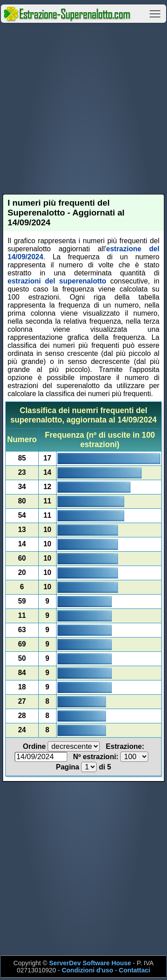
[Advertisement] (83, 108)
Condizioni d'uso (87, 970)
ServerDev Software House (90, 963)
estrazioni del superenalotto (57, 281)
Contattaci (134, 970)
